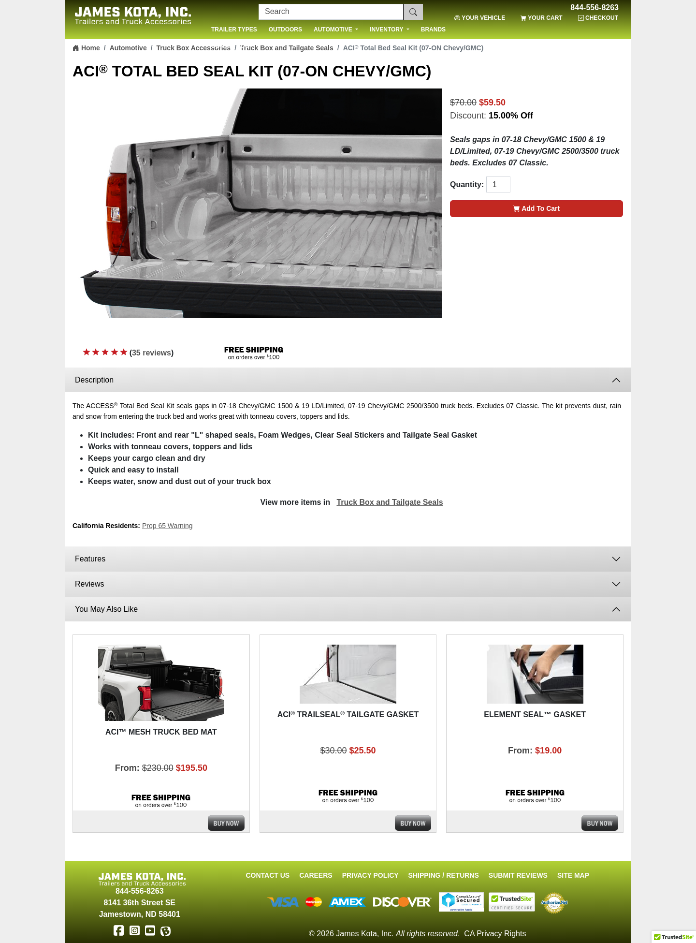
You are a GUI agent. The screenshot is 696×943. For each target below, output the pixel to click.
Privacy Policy (370, 875)
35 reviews (151, 353)
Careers (315, 875)
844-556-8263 (594, 8)
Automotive (128, 48)
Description (94, 380)
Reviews (89, 584)
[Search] (331, 12)
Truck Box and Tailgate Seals (389, 502)
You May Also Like (106, 609)
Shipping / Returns (443, 875)
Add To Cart (536, 208)
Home (86, 48)
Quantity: (467, 184)
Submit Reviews (518, 875)
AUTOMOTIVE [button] (334, 29)
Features (91, 559)
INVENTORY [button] (387, 29)
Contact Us (268, 875)
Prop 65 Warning (167, 526)
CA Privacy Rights (495, 933)
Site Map (573, 875)
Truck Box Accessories (194, 48)
